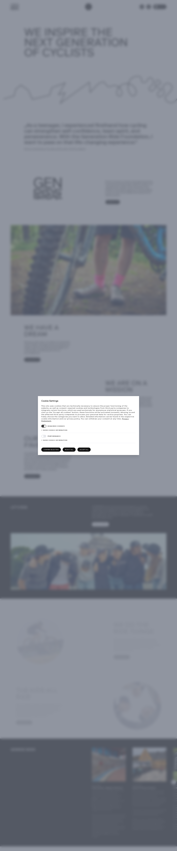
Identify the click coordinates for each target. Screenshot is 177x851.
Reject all (69, 449)
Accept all (84, 449)
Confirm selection (51, 449)
